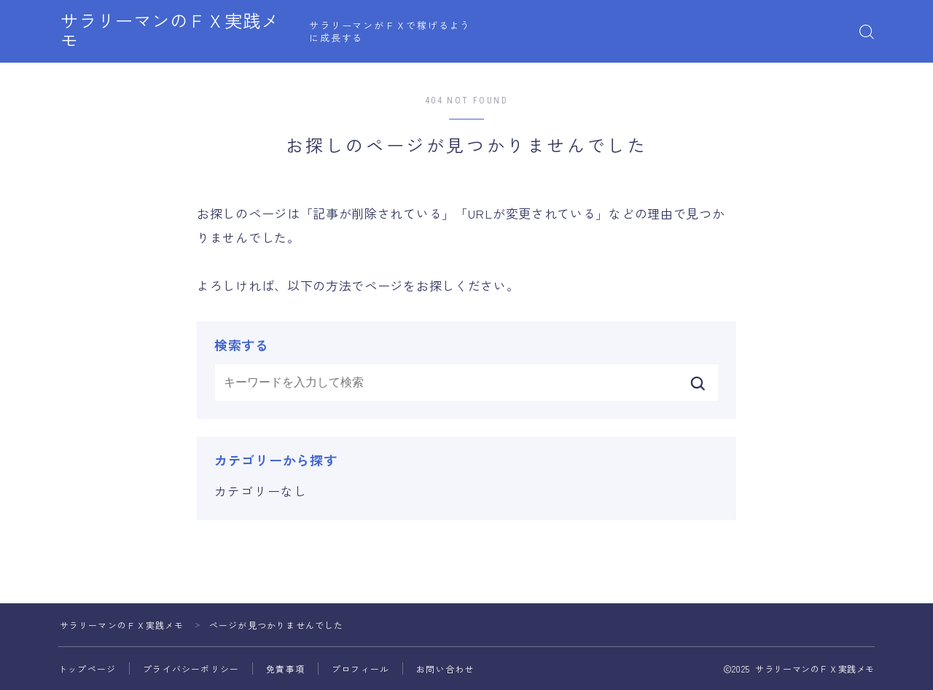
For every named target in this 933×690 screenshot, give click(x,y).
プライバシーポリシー (191, 668)
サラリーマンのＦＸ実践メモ (183, 32)
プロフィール (360, 668)
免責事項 (285, 668)
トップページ (87, 668)
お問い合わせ (445, 668)
